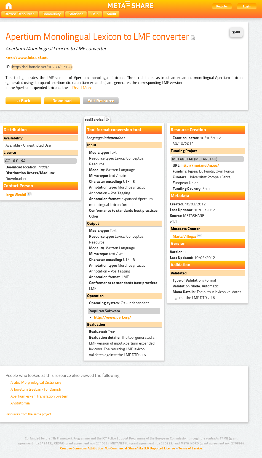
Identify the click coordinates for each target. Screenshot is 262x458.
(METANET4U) (194, 159)
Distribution (15, 129)
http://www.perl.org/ (112, 317)
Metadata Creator (185, 228)
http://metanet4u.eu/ (200, 165)
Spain (192, 188)
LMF (109, 277)
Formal (194, 280)
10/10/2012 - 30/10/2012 (198, 141)
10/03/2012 (188, 204)
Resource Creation (188, 129)
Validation (180, 264)
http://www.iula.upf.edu (27, 57)
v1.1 (173, 221)
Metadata (180, 195)
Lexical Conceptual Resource (116, 161)
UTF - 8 (112, 181)
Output (93, 223)
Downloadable (30, 176)
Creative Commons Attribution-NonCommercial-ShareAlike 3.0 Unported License (117, 448)
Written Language (112, 170)
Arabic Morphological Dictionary (35, 382)
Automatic (195, 286)
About (111, 14)
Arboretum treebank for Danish (35, 389)
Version (178, 243)
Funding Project (184, 151)
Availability (13, 138)
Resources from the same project (28, 414)
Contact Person (18, 185)
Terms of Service (190, 448)
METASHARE (187, 215)
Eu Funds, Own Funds (203, 171)
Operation (95, 295)
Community (51, 14)
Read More (82, 87)
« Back (23, 100)
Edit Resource (100, 100)
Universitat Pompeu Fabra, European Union (202, 180)
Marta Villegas (187, 236)
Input (91, 145)
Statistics (76, 14)
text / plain (107, 175)
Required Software (104, 311)
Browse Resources (19, 14)
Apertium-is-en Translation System (39, 396)
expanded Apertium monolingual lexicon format (121, 202)
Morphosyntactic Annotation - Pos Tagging (117, 190)
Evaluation (96, 324)
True (102, 331)
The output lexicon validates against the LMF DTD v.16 (207, 295)
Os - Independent (119, 303)
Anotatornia (20, 403)
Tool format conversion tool (114, 129)
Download (62, 100)
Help (94, 14)
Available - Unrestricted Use (28, 145)
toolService (97, 119)
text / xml (106, 253)
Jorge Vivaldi (18, 194)
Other (124, 213)
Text (103, 152)
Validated (179, 273)
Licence (10, 152)
